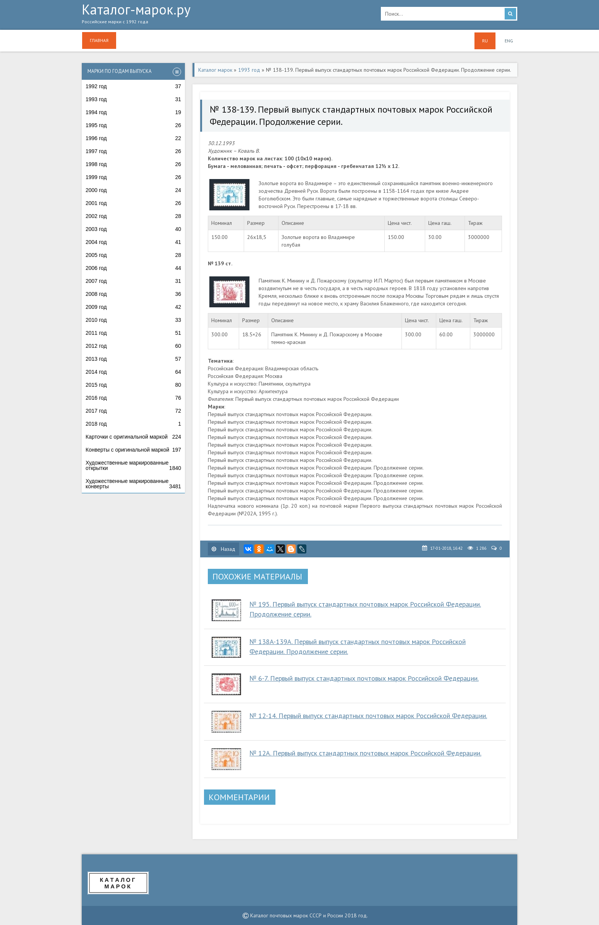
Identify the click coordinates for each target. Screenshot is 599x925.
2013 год (133, 359)
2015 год (133, 385)
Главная (99, 40)
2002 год (133, 216)
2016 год (133, 398)
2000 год (133, 190)
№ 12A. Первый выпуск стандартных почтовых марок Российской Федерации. (365, 753)
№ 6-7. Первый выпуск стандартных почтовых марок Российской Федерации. (364, 678)
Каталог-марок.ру (225, 15)
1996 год (133, 138)
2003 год (133, 229)
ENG (509, 41)
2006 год (133, 268)
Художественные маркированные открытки (133, 465)
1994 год (133, 112)
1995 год (133, 125)
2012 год (133, 346)
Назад (223, 549)
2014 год (133, 372)
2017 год (133, 411)
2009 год (133, 307)
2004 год (133, 242)
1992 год (133, 86)
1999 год (133, 177)
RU (485, 41)
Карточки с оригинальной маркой (133, 437)
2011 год (133, 333)
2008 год (133, 294)
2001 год (133, 203)
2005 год (133, 255)
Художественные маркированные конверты (133, 483)
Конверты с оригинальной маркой (133, 450)
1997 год (133, 151)
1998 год (133, 164)
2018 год (133, 424)
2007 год (133, 281)
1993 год (133, 99)
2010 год (133, 320)
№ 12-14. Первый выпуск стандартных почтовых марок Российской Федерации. (368, 715)
